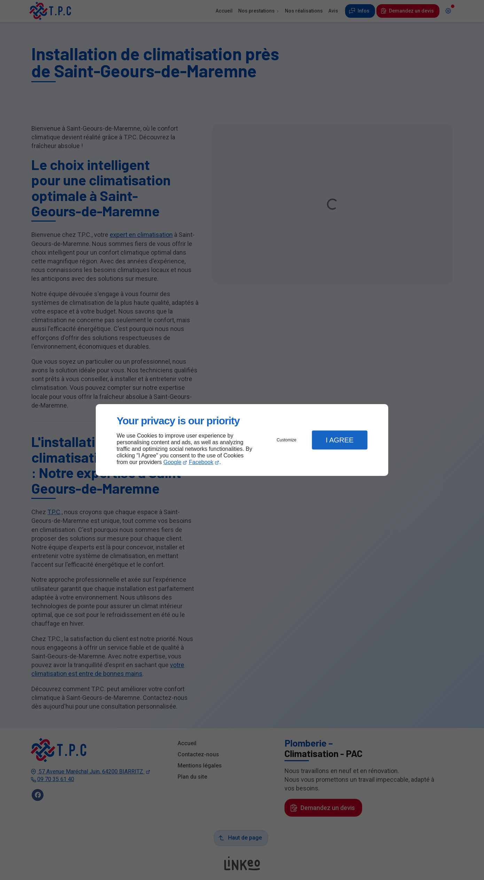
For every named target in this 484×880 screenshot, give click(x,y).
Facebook (201, 462)
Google (172, 462)
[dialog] (242, 440)
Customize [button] (287, 440)
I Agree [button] (339, 440)
